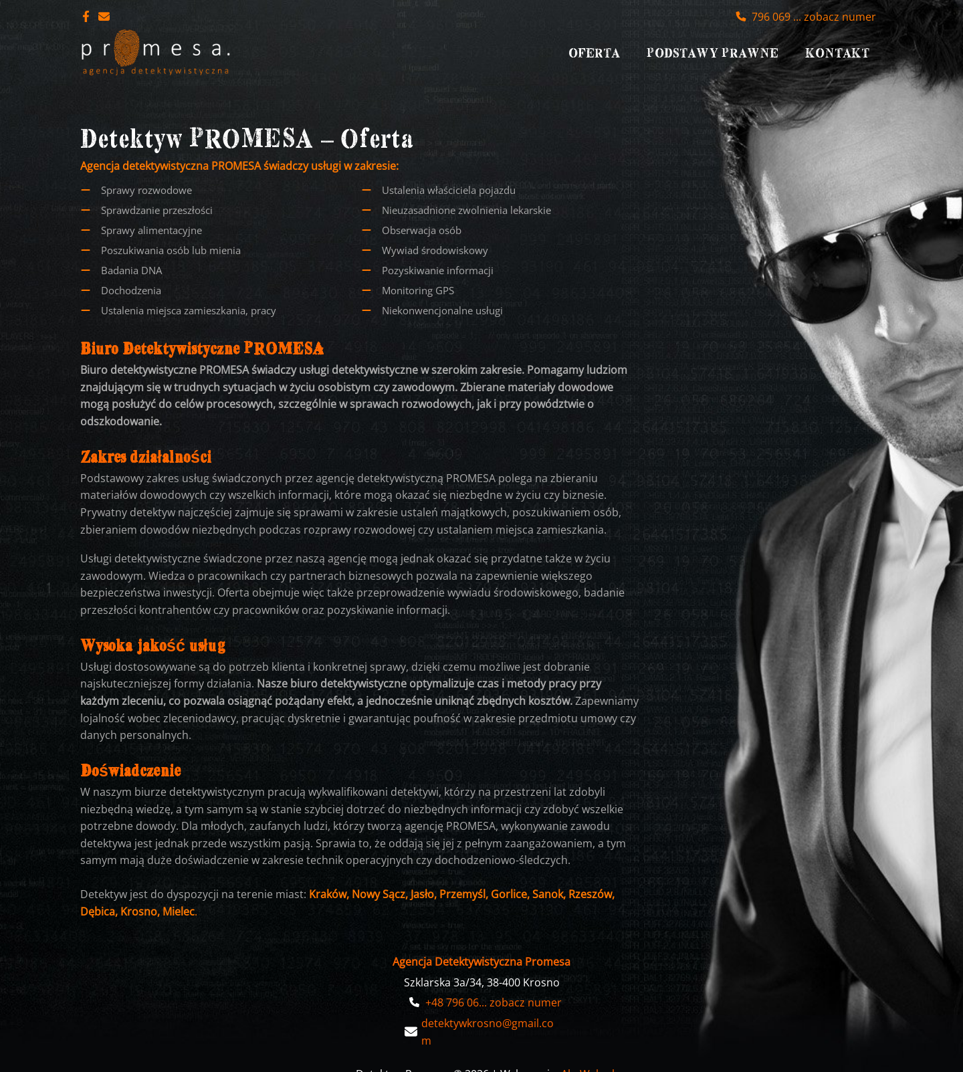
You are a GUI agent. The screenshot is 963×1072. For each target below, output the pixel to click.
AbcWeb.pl (588, 1053)
